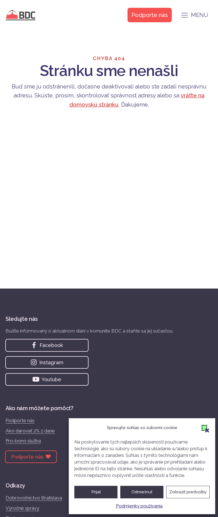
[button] (204, 427)
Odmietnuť (141, 491)
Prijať (96, 491)
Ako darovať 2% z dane (30, 431)
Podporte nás (20, 420)
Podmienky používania (139, 506)
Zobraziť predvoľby (188, 491)
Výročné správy (22, 508)
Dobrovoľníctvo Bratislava (34, 498)
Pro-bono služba (23, 441)
